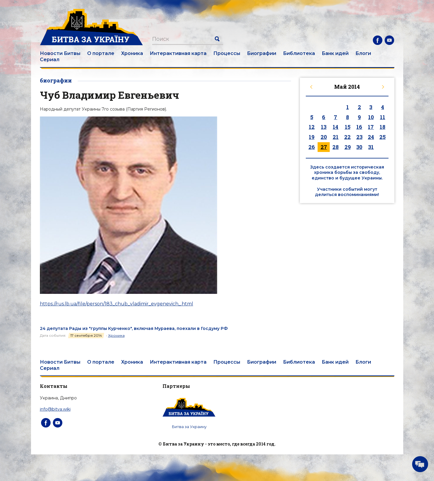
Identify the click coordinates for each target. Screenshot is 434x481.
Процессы (226, 53)
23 (359, 136)
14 (335, 126)
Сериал (49, 59)
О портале (100, 53)
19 (311, 136)
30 (359, 146)
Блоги (363, 53)
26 (311, 146)
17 (371, 126)
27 (324, 146)
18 (382, 126)
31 (371, 146)
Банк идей (335, 53)
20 (324, 136)
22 (347, 136)
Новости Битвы (60, 53)
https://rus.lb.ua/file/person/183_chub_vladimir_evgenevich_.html (116, 304)
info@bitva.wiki (55, 409)
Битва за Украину (189, 426)
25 (382, 136)
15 (347, 126)
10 (371, 117)
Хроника (132, 53)
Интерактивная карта (178, 53)
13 (323, 126)
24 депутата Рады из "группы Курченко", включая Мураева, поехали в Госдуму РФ (134, 328)
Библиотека (299, 53)
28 (335, 146)
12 (312, 126)
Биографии (261, 53)
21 (336, 136)
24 (371, 136)
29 (347, 146)
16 (359, 126)
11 (382, 117)
